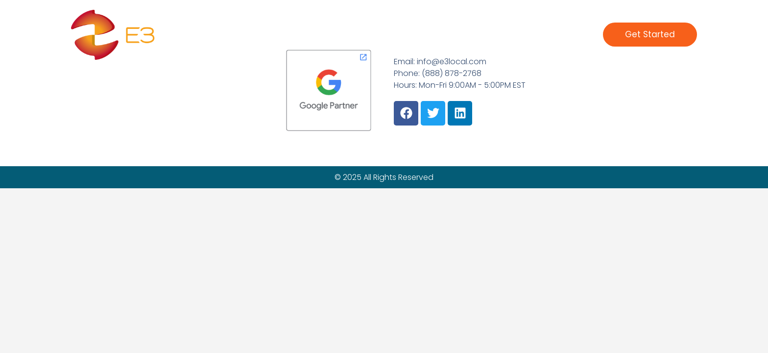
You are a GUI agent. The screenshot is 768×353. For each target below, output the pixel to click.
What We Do (403, 34)
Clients (453, 34)
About (489, 34)
